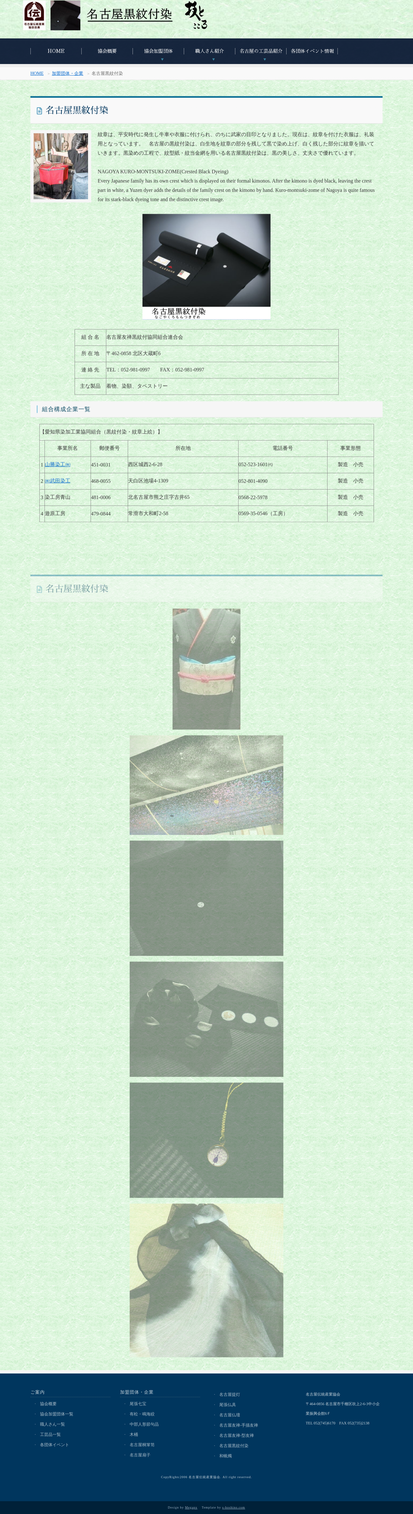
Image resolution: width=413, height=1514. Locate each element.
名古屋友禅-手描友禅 (238, 1425)
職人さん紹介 (209, 51)
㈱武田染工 (57, 484)
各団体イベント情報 (312, 51)
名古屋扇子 (140, 1455)
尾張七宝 (138, 1403)
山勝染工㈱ (57, 467)
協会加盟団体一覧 (56, 1414)
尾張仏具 (227, 1404)
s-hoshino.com (233, 1507)
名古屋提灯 (229, 1394)
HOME (56, 51)
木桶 (134, 1434)
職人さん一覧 (52, 1424)
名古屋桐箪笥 (142, 1444)
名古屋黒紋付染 (233, 1445)
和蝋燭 (225, 1456)
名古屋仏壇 (229, 1415)
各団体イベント (54, 1444)
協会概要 (107, 51)
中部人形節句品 (144, 1424)
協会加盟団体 (158, 51)
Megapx (191, 1507)
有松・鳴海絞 (142, 1414)
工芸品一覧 (50, 1434)
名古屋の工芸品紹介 (261, 51)
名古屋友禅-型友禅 (236, 1435)
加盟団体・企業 (67, 74)
